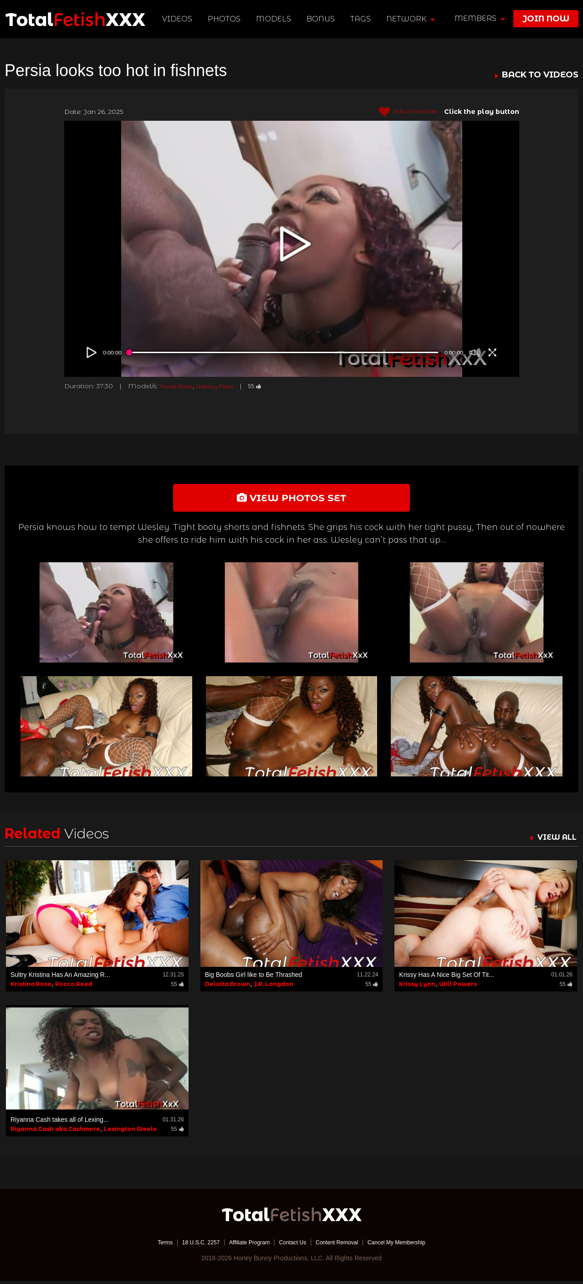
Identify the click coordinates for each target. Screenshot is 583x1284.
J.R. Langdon (273, 987)
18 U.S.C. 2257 (188, 1245)
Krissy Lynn (417, 987)
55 (270, 386)
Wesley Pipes (226, 386)
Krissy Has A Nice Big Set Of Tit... (446, 977)
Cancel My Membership (410, 1245)
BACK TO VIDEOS (540, 75)
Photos (225, 19)
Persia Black (179, 386)
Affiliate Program (243, 1245)
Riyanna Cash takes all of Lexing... (59, 1122)
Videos (179, 19)
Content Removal (342, 1245)
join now (545, 19)
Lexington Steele (130, 1132)
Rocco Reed (73, 987)
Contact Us (292, 1245)
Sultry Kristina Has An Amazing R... (60, 977)
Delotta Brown (228, 987)
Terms (148, 1245)
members (480, 18)
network (411, 19)
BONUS (322, 19)
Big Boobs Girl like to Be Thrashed (253, 977)
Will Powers (458, 987)
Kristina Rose (30, 987)
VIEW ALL (555, 840)
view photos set (291, 499)
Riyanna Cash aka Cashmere (55, 1132)
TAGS (361, 19)
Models (274, 19)
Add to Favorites (402, 112)
